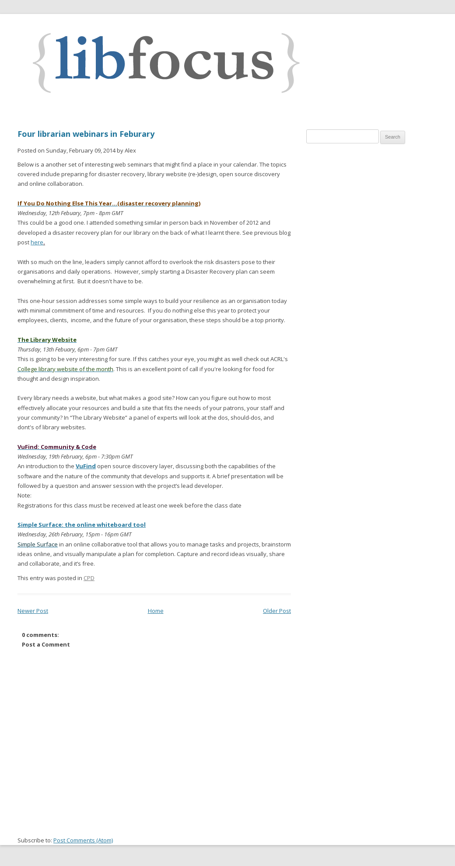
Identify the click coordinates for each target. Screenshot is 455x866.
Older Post (277, 611)
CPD (89, 578)
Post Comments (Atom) (83, 840)
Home (156, 611)
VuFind (86, 466)
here (37, 242)
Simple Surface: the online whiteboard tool (82, 525)
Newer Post (33, 611)
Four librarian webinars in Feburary (86, 134)
